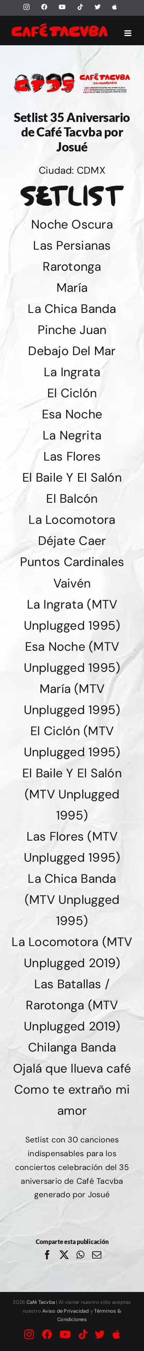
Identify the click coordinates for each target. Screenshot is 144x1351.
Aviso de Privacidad (65, 1311)
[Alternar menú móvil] (128, 33)
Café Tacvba (40, 1302)
